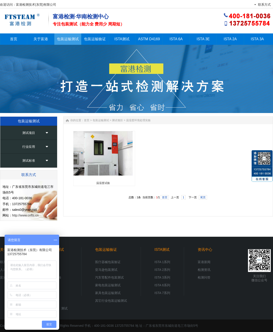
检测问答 (204, 277)
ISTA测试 (161, 250)
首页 (86, 120)
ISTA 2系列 (162, 270)
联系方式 (264, 4)
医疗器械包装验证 (108, 262)
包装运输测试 (101, 120)
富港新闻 (204, 262)
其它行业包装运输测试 (111, 300)
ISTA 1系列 (162, 262)
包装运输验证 (106, 250)
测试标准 (28, 160)
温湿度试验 (103, 183)
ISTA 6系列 (162, 285)
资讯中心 (205, 250)
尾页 (203, 197)
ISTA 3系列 (162, 277)
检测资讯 (204, 270)
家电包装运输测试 (108, 285)
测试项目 (28, 133)
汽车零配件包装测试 (109, 277)
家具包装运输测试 (108, 293)
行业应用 (28, 146)
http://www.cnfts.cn (25, 215)
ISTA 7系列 (162, 293)
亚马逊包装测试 (106, 270)
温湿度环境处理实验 (138, 120)
